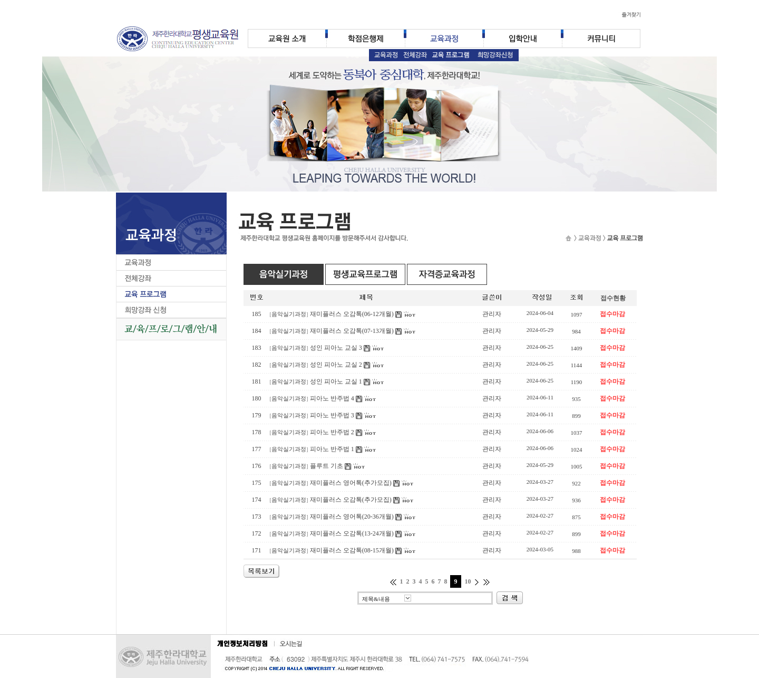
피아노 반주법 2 (332, 432)
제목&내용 (376, 599)
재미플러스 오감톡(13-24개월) (352, 533)
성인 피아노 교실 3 (336, 347)
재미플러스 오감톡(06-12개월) (352, 314)
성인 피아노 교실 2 (336, 364)
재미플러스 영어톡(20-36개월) (352, 516)
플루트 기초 (326, 466)
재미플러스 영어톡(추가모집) (351, 482)
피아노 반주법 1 (332, 449)
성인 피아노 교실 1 (336, 381)
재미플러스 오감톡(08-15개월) (352, 550)
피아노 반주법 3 (332, 415)
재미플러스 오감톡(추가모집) (351, 499)
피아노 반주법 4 (332, 398)
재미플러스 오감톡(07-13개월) (352, 331)
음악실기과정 (288, 314)
